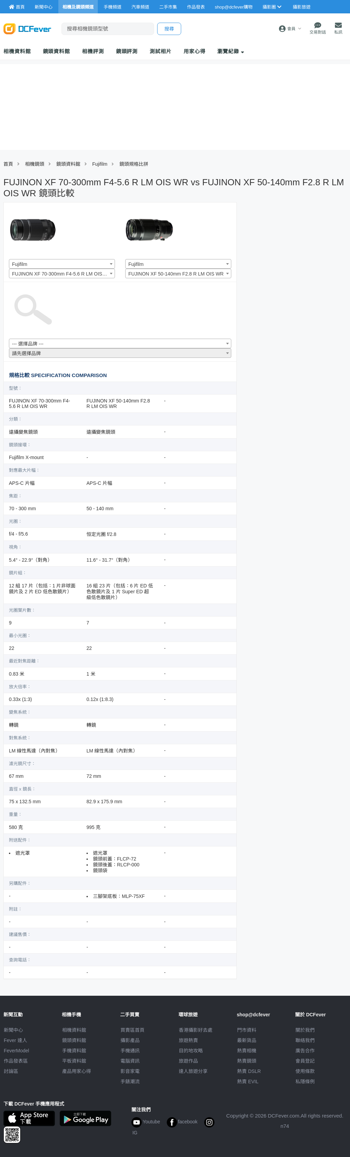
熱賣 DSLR (249, 1071)
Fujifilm (99, 164)
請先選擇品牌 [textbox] (26, 353)
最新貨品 (246, 1040)
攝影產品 (130, 1040)
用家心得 (195, 51)
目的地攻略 (191, 1050)
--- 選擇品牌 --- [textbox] (28, 344)
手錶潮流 (130, 1081)
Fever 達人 (15, 1040)
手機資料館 (74, 1050)
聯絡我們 (305, 1040)
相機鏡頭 (34, 164)
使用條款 (305, 1071)
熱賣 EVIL (247, 1081)
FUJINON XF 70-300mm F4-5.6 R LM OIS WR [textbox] (62, 274)
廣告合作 (305, 1050)
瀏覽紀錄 (230, 51)
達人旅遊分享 (193, 1071)
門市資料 (246, 1030)
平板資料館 (74, 1061)
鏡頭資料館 (56, 51)
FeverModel (16, 1050)
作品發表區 (16, 1061)
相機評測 (93, 51)
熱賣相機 (246, 1050)
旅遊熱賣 (188, 1040)
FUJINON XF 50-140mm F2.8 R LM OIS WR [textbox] (176, 274)
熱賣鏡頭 (246, 1061)
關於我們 (305, 1030)
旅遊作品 (188, 1061)
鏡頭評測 (127, 51)
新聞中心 (13, 1030)
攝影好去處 (195, 1030)
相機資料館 (17, 51)
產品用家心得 (76, 1071)
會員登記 (305, 1061)
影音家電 (130, 1071)
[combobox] (62, 264)
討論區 (11, 1071)
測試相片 (161, 51)
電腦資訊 (130, 1061)
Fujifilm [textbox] (19, 264)
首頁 (8, 164)
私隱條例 (305, 1081)
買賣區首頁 (132, 1030)
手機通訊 (130, 1050)
